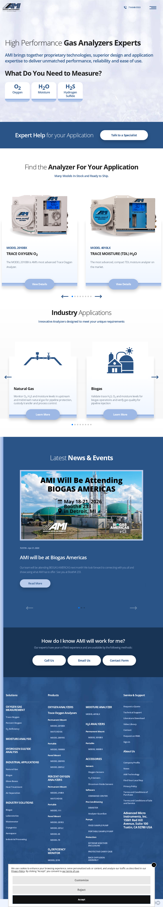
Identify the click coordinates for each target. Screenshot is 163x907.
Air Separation (13, 792)
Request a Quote (131, 706)
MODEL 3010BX (95, 737)
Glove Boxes (12, 781)
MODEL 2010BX (57, 725)
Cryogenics (11, 827)
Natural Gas (12, 769)
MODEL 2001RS (57, 737)
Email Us (84, 660)
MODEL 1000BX (57, 749)
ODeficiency (12, 728)
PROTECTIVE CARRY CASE (100, 851)
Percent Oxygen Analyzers (59, 778)
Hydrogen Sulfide (70, 90)
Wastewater (12, 821)
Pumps (89, 819)
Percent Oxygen (14, 722)
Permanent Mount (57, 719)
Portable (52, 743)
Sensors (89, 766)
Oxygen (17, 90)
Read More (35, 583)
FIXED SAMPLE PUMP (98, 825)
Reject (81, 890)
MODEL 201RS (57, 822)
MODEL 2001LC (57, 767)
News (126, 768)
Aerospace (11, 833)
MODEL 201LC (56, 828)
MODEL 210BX (57, 792)
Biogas (9, 775)
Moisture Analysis (18, 739)
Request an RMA (131, 735)
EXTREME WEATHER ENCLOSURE (98, 844)
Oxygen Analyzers (60, 707)
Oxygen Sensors (96, 772)
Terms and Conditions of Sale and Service (137, 802)
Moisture (44, 90)
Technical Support (132, 712)
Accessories (94, 759)
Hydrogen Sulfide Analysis (18, 750)
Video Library (129, 724)
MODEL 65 (55, 833)
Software (90, 789)
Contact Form (119, 660)
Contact (127, 729)
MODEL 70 (55, 839)
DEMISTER (93, 807)
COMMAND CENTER (98, 795)
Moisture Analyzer (99, 707)
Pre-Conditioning (94, 801)
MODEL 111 (55, 810)
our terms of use (70, 871)
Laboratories (12, 815)
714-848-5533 (132, 7)
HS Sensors (94, 777)
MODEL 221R (54, 860)
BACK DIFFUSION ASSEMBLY (96, 859)
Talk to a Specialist (124, 135)
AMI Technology (131, 774)
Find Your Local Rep (133, 780)
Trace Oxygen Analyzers (62, 713)
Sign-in (126, 741)
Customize (82, 880)
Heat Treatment (14, 786)
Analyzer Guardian (97, 813)
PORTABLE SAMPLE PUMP (100, 831)
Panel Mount (54, 755)
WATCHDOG (56, 731)
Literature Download (133, 718)
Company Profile (131, 762)
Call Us (49, 660)
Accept (81, 899)
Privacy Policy (130, 786)
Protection (91, 837)
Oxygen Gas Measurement (15, 708)
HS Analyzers (95, 724)
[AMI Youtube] (158, 903)
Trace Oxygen (13, 717)
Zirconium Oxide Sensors (100, 784)
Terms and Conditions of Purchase (135, 793)
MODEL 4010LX (93, 714)
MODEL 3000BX (95, 749)
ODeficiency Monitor (57, 851)
